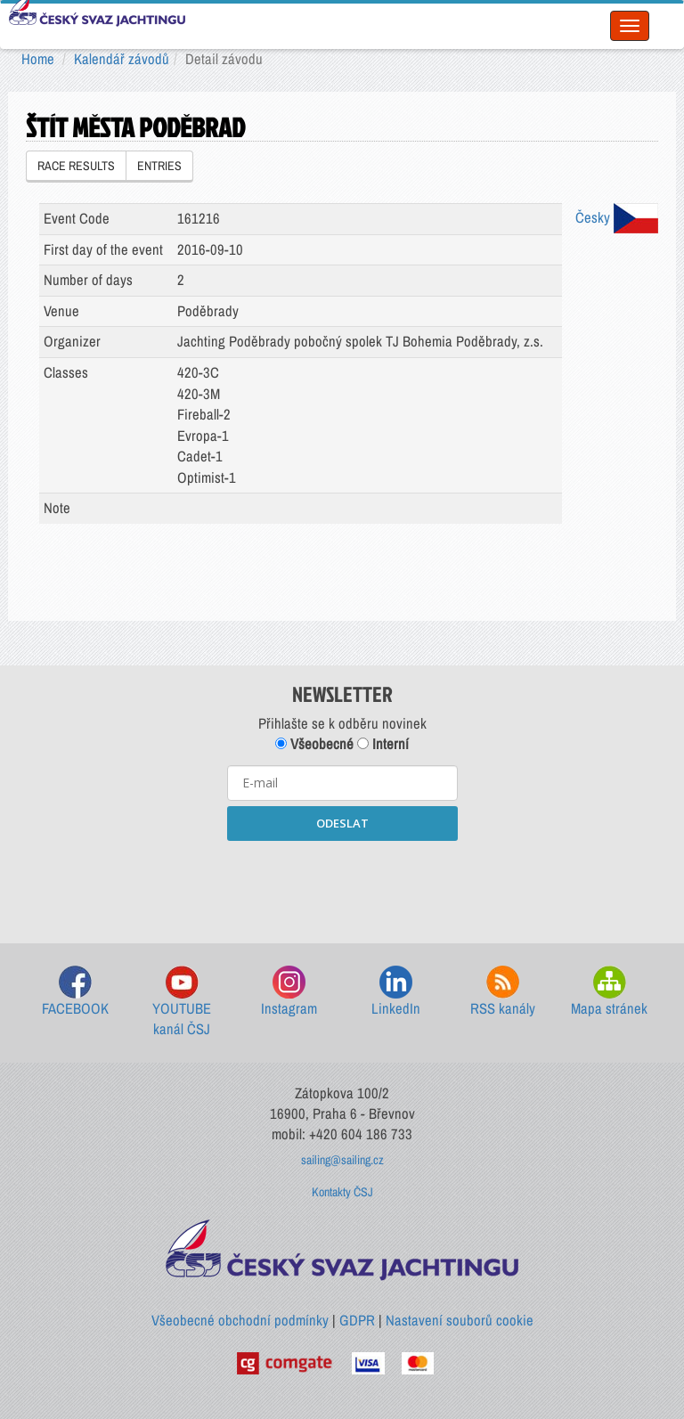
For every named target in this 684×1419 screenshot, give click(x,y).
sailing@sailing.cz (342, 1160)
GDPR (357, 1320)
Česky (616, 217)
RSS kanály (502, 992)
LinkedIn (395, 992)
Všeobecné (314, 744)
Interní (383, 744)
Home (37, 59)
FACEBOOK (75, 992)
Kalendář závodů (121, 59)
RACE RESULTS (76, 166)
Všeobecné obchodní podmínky (240, 1320)
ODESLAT (342, 823)
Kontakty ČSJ (342, 1192)
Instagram (289, 992)
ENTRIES (159, 166)
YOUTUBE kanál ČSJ (181, 1003)
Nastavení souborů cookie (459, 1320)
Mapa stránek (609, 992)
